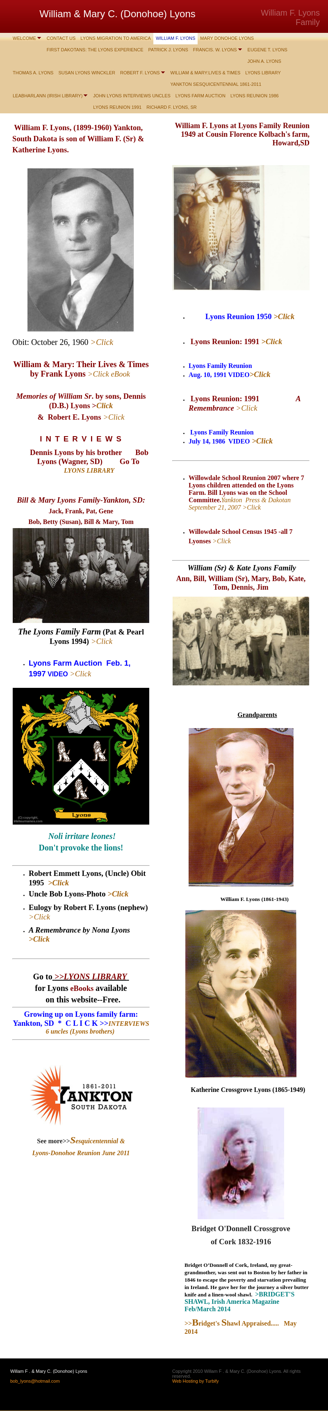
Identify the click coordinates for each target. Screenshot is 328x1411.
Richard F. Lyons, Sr (171, 107)
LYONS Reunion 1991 (117, 107)
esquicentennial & (97, 1141)
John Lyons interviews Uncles (131, 95)
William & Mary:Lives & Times (206, 72)
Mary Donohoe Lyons (227, 38)
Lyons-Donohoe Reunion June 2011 (81, 1152)
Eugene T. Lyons (267, 49)
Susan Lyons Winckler (86, 72)
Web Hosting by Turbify (195, 1381)
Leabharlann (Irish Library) (47, 95)
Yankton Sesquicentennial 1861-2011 (216, 84)
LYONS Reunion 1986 (254, 95)
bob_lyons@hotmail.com (35, 1381)
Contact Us (61, 38)
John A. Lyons (264, 61)
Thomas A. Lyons (33, 72)
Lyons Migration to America (115, 38)
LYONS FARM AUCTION (200, 95)
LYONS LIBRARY (262, 72)
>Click (101, 641)
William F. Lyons (175, 38)
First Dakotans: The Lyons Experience (95, 49)
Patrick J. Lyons (168, 49)
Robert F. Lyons (140, 72)
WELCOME (24, 38)
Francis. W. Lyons (215, 49)
